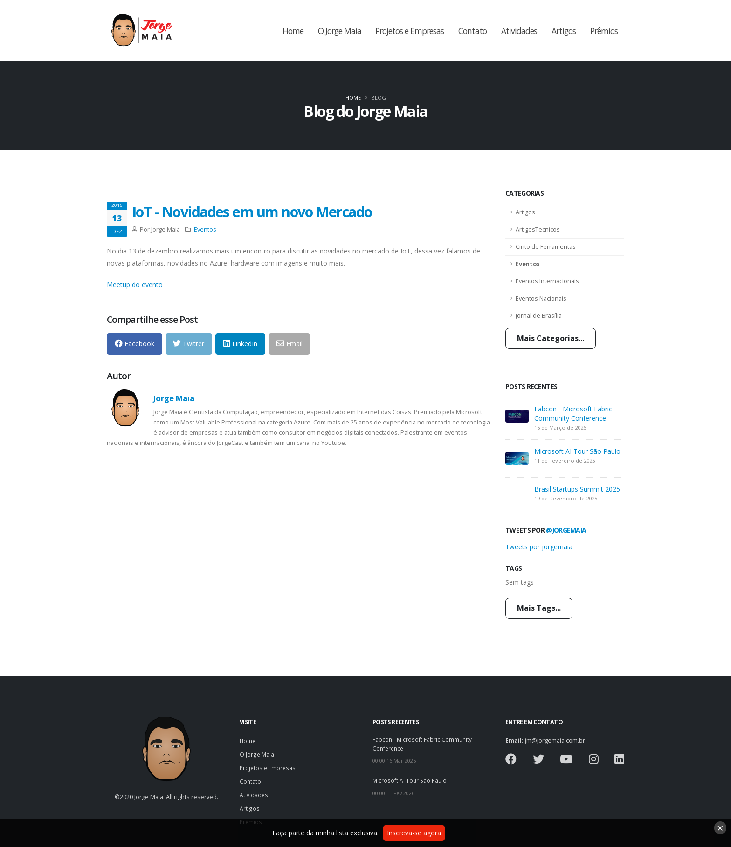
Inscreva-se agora (414, 832)
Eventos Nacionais (541, 298)
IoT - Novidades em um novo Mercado (252, 211)
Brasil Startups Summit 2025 (577, 489)
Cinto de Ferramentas (546, 247)
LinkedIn (240, 343)
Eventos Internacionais (547, 281)
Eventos (528, 264)
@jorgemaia (566, 530)
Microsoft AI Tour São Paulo (577, 451)
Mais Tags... (539, 608)
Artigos (564, 30)
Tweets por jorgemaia (538, 546)
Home (293, 30)
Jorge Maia (173, 398)
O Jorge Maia (339, 30)
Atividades (519, 30)
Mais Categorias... (550, 338)
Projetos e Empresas (409, 30)
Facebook (134, 343)
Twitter (188, 343)
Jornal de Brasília (539, 316)
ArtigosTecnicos (538, 229)
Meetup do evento (135, 284)
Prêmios (604, 30)
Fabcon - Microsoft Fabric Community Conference (573, 413)
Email (289, 343)
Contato (472, 30)
